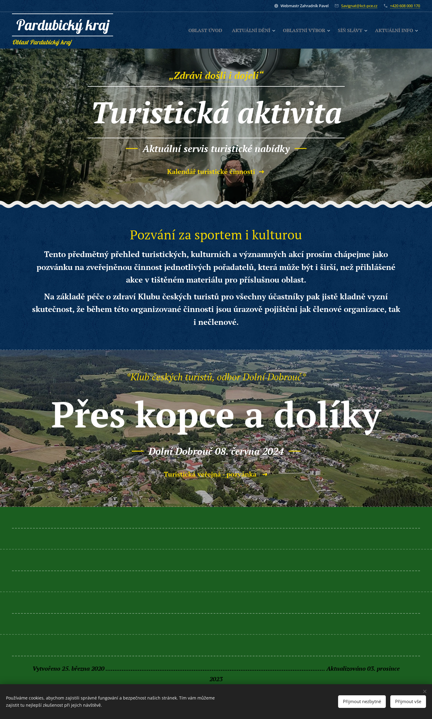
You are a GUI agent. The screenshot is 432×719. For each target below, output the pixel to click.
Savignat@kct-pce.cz (359, 5)
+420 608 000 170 (405, 5)
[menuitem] (193, 30)
